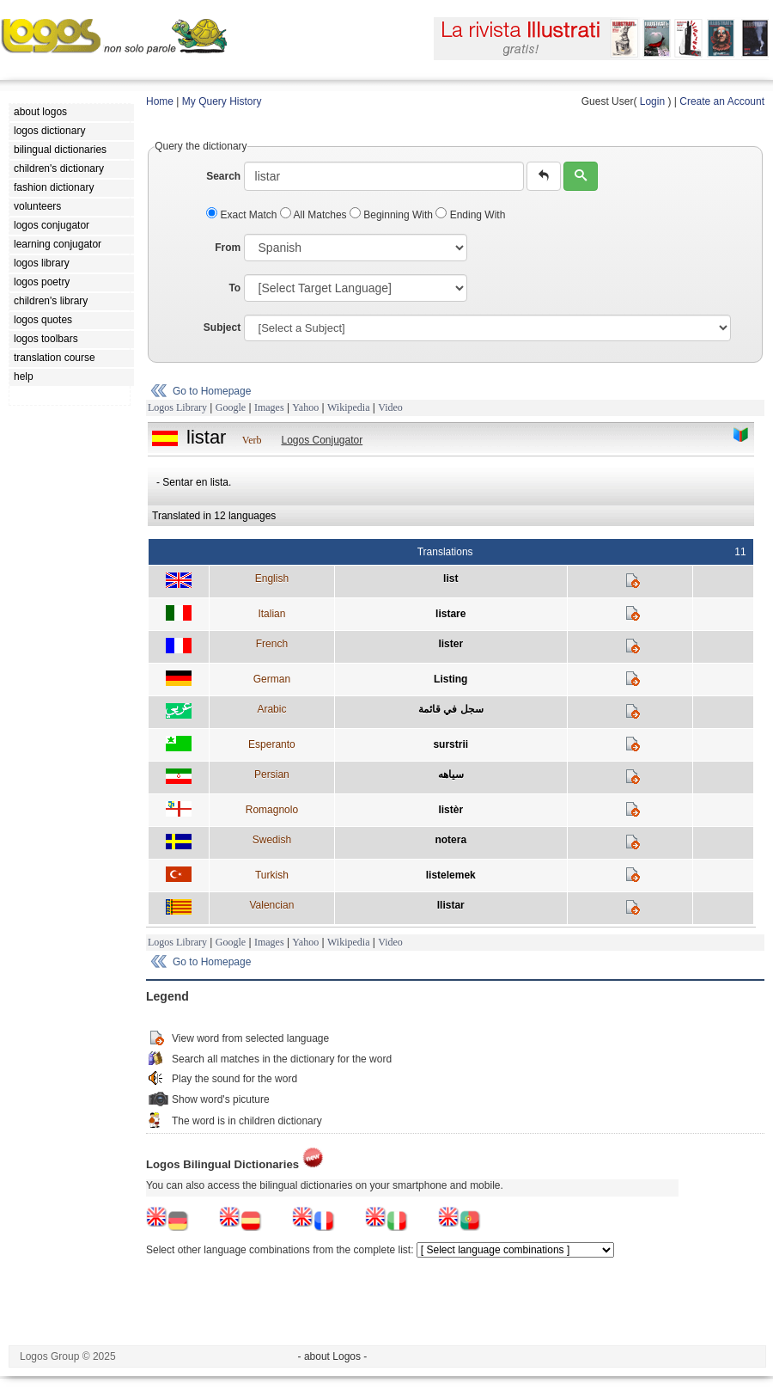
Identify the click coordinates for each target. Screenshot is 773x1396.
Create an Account (721, 101)
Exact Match (243, 215)
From (227, 248)
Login (652, 101)
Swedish (272, 840)
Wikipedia (348, 407)
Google (231, 407)
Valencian (271, 905)
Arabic (271, 709)
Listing (450, 679)
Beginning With (392, 215)
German (271, 679)
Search (223, 176)
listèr (450, 810)
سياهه (451, 774)
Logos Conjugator (321, 440)
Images (269, 407)
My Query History (222, 101)
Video (390, 407)
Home (159, 101)
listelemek (451, 875)
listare (450, 614)
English (272, 578)
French (272, 644)
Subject (222, 327)
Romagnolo (272, 810)
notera (450, 840)
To (234, 288)
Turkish (272, 875)
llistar (451, 905)
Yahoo (305, 407)
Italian (271, 614)
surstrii (450, 744)
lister (450, 644)
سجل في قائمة (451, 709)
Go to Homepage (212, 391)
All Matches (315, 215)
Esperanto (271, 744)
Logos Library (177, 407)
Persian (271, 774)
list (450, 578)
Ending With (470, 215)
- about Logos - (333, 1356)
